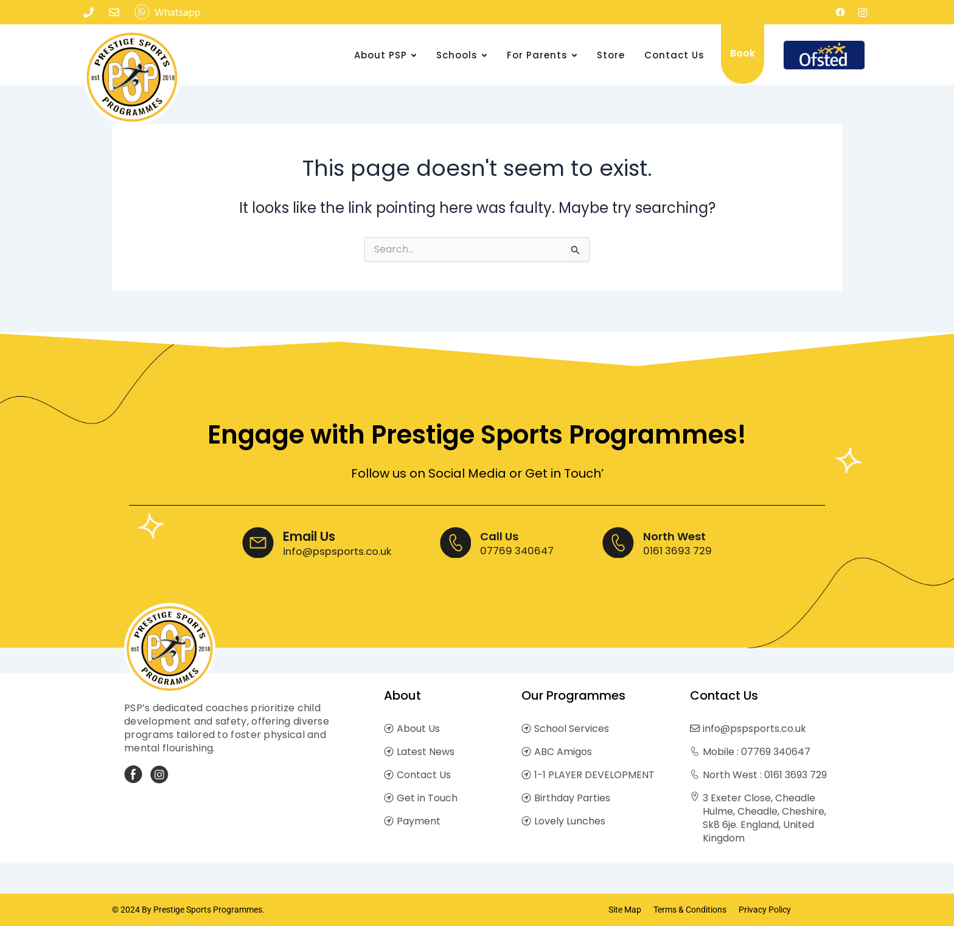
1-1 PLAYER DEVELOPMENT (594, 775)
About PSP (385, 55)
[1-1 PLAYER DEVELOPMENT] (526, 775)
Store (611, 55)
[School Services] (526, 729)
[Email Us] (246, 543)
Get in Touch (427, 798)
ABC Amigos (563, 752)
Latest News (425, 752)
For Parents (542, 55)
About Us (418, 729)
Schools (461, 55)
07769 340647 (521, 549)
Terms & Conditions (689, 909)
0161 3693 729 (689, 549)
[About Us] (389, 729)
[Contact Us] (389, 775)
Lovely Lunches (569, 821)
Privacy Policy (765, 909)
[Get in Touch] (389, 798)
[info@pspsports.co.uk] (695, 729)
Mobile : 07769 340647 (756, 752)
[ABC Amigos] (526, 752)
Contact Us (674, 55)
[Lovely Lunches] (526, 821)
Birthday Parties (572, 798)
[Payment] (389, 821)
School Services (571, 729)
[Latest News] (389, 752)
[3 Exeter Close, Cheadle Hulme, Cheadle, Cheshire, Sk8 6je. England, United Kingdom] (695, 797)
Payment (418, 821)
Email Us (296, 535)
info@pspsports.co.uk (331, 549)
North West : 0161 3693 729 (765, 775)
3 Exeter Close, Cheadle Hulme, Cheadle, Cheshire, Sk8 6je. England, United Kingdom (764, 818)
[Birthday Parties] (526, 798)
